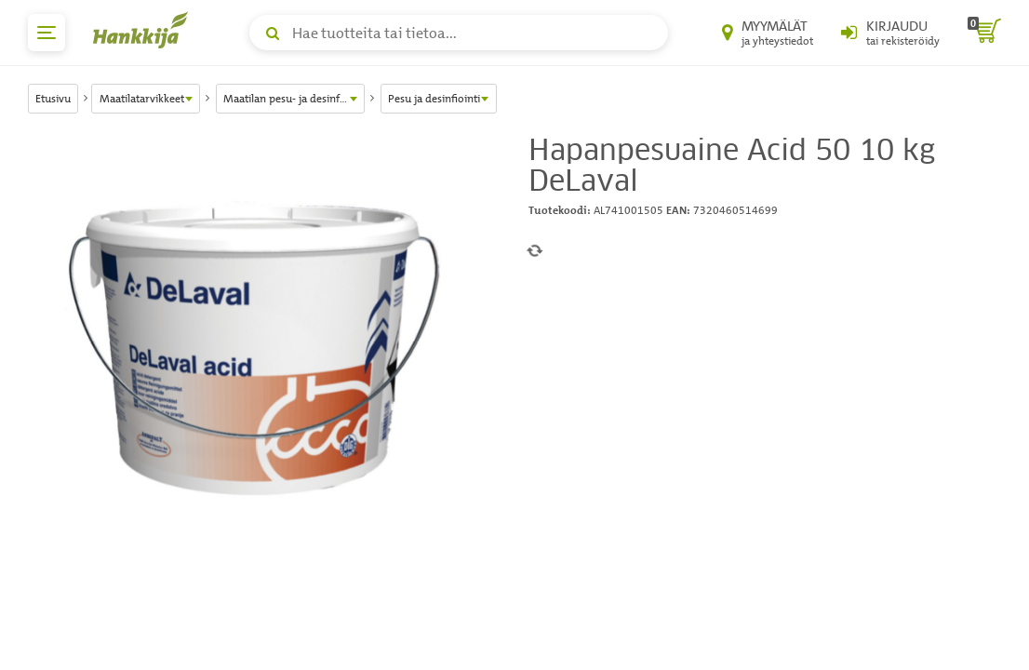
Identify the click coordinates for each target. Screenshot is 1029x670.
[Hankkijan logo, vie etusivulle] (144, 29)
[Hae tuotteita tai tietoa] (458, 32)
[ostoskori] (984, 32)
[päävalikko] (46, 32)
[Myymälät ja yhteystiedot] (767, 32)
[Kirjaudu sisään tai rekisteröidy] (890, 32)
